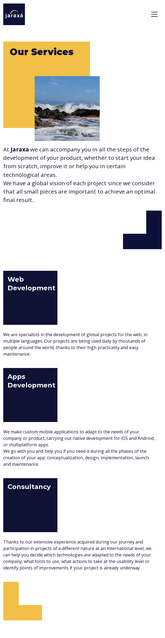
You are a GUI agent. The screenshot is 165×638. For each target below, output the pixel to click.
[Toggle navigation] (154, 14)
